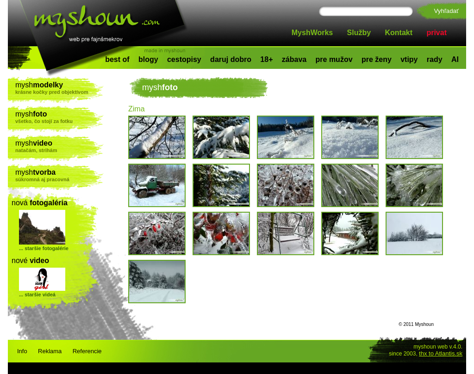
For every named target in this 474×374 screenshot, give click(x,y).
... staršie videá (37, 294)
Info (22, 351)
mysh (59, 88)
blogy (148, 59)
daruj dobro (230, 59)
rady (435, 59)
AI (455, 59)
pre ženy (377, 59)
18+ (266, 59)
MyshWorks (312, 33)
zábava (294, 59)
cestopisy (184, 59)
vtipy (409, 59)
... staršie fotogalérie (44, 248)
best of (117, 59)
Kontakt (399, 33)
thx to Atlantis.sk (440, 353)
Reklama (50, 351)
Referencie (87, 351)
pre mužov (334, 59)
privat (436, 33)
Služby (359, 33)
